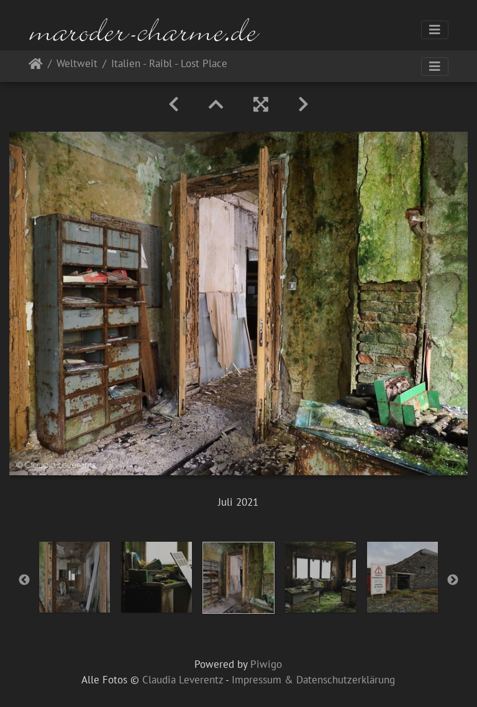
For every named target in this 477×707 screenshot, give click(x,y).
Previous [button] (24, 580)
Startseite (36, 66)
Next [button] (453, 580)
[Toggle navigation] (434, 30)
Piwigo (266, 664)
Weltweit (77, 64)
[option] (75, 577)
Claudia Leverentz (182, 679)
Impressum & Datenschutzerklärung (313, 679)
